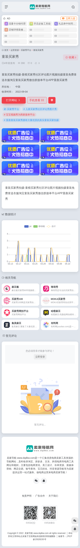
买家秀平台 (26, 50)
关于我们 (53, 495)
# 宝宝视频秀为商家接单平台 (19, 114)
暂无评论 (11, 335)
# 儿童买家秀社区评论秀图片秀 (40, 109)
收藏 (70, 57)
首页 (6, 50)
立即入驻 (68, 18)
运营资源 (15, 50)
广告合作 (40, 495)
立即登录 (40, 356)
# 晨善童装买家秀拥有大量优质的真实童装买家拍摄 (31, 120)
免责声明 (27, 495)
